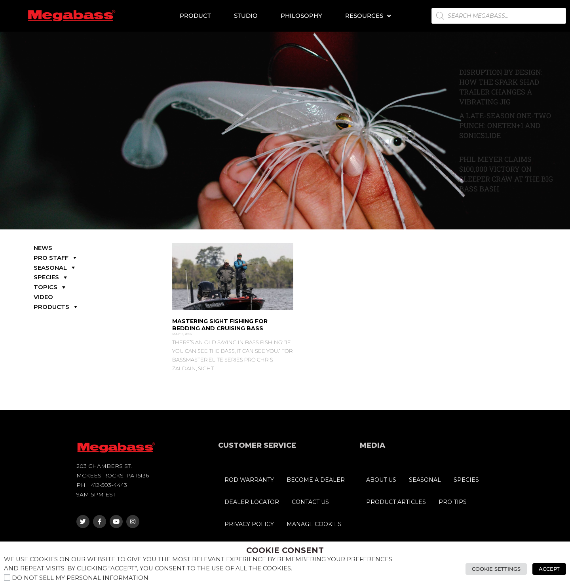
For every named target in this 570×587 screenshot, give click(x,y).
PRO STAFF (56, 257)
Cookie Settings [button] (496, 569)
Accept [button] (549, 569)
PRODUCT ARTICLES (396, 502)
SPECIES (51, 277)
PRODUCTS (56, 307)
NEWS (43, 248)
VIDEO (43, 297)
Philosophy (301, 15)
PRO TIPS (453, 502)
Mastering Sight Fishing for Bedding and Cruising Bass (220, 325)
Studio (246, 15)
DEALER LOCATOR (251, 502)
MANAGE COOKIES (314, 524)
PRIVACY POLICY (249, 524)
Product (195, 15)
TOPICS (50, 287)
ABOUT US (381, 479)
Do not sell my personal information (80, 577)
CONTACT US (310, 502)
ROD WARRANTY (249, 479)
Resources (368, 16)
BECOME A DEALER (316, 479)
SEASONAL (55, 267)
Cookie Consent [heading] (285, 550)
